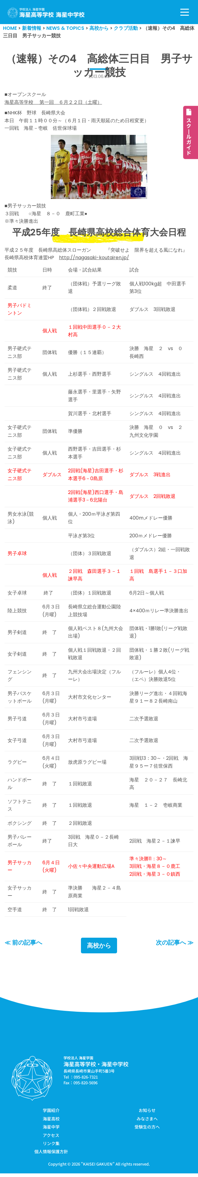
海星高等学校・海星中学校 (95, 1068)
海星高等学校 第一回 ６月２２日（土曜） (53, 102)
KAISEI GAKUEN (98, 1167)
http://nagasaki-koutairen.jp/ (94, 258)
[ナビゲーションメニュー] (184, 12)
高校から (99, 949)
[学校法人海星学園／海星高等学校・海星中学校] (46, 12)
